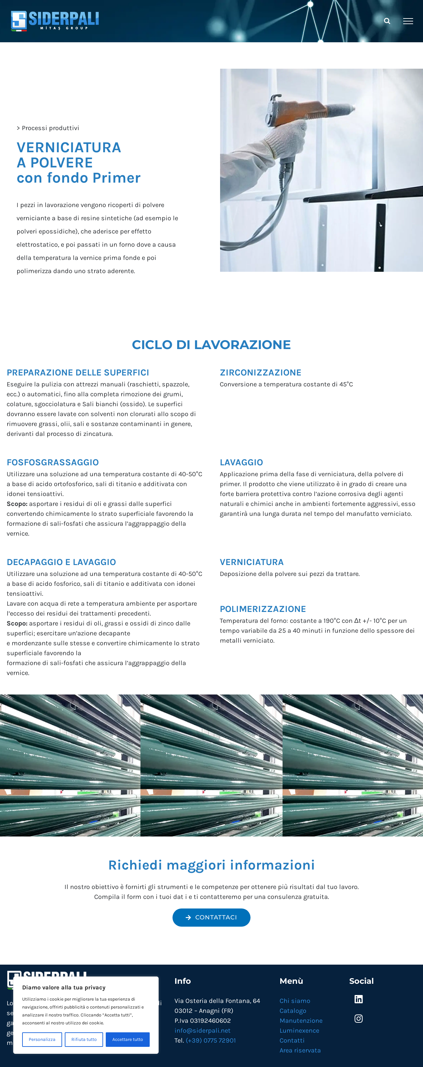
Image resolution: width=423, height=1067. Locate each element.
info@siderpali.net (202, 1030)
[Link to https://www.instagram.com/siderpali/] (358, 1019)
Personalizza (42, 1039)
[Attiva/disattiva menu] (408, 21)
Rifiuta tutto (84, 1039)
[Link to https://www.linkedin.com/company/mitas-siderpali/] (358, 999)
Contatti (292, 1040)
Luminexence (299, 1030)
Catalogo (293, 1010)
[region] (86, 1015)
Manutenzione (301, 1020)
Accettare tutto (127, 1039)
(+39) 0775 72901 (211, 1040)
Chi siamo (295, 1001)
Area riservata (300, 1050)
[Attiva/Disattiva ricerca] (387, 21)
